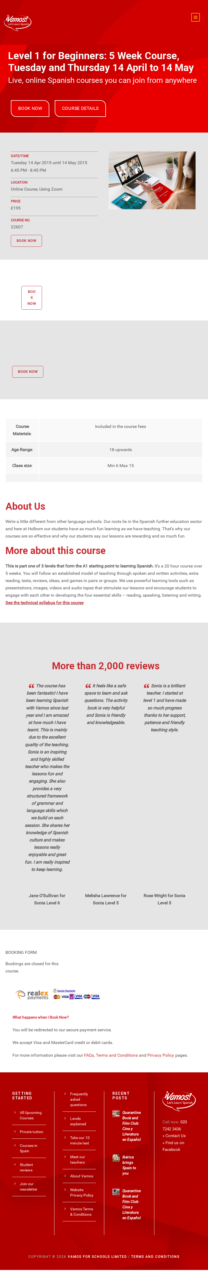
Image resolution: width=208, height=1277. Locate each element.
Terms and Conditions (117, 1055)
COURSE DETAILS (80, 108)
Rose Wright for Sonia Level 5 (164, 899)
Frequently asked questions (79, 1099)
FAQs (89, 1055)
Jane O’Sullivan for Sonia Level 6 (47, 899)
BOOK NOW (30, 108)
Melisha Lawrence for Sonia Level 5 (105, 899)
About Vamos (81, 1176)
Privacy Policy (160, 1055)
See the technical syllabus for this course (44, 602)
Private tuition (31, 1131)
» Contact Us (174, 1135)
